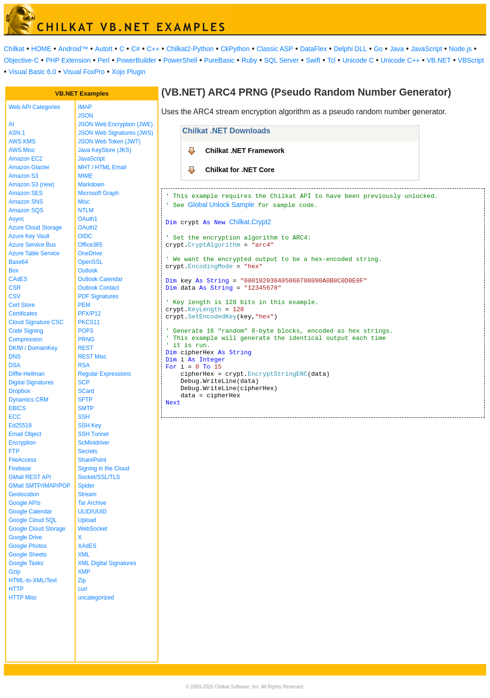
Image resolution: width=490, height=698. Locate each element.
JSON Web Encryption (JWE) (115, 124)
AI (11, 124)
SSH (84, 417)
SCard (86, 391)
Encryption (22, 442)
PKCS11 (89, 322)
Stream (87, 494)
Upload (87, 520)
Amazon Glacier (29, 167)
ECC (15, 417)
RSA (84, 365)
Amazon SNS (26, 201)
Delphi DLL (350, 49)
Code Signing (26, 330)
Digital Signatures (31, 382)
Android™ (73, 49)
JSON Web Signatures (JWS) (115, 133)
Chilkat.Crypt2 (250, 222)
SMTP (86, 408)
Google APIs (25, 503)
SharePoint (92, 460)
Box (14, 270)
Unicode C (358, 60)
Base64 (18, 262)
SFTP (85, 399)
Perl (104, 60)
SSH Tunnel (93, 434)
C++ (153, 49)
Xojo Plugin (128, 72)
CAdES (18, 279)
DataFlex (313, 49)
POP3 (85, 330)
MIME (85, 176)
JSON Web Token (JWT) (109, 141)
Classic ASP (274, 49)
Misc (84, 201)
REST (85, 348)
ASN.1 (17, 133)
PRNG (86, 339)
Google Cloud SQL (33, 520)
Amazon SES (26, 193)
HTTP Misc (23, 597)
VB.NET (439, 60)
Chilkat (14, 49)
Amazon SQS (26, 210)
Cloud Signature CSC (36, 322)
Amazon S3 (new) (31, 184)
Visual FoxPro (84, 72)
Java (397, 49)
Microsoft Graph (98, 193)
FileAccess (22, 460)
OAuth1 (88, 219)
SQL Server (281, 60)
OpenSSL (90, 262)
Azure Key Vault (29, 236)
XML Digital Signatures (107, 563)
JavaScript (426, 49)
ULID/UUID (92, 511)
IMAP (85, 107)
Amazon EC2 (26, 158)
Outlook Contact (98, 287)
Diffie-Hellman (27, 374)
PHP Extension (68, 60)
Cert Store (22, 305)
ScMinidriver (94, 442)
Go (378, 49)
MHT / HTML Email (102, 167)
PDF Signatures (98, 296)
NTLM (86, 210)
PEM (84, 305)
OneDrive (90, 253)
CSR (15, 287)
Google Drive (25, 537)
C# (135, 49)
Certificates (23, 313)
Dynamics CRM (28, 399)
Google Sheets (27, 554)
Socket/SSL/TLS (99, 477)
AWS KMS (22, 141)
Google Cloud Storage (37, 528)
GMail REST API (30, 477)
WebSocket (92, 528)
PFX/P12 (89, 313)
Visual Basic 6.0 (32, 72)
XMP (84, 571)
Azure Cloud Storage (35, 227)
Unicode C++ (400, 60)
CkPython (235, 49)
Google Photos (27, 546)
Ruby (249, 60)
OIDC (85, 236)
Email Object (25, 434)
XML (84, 554)
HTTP (16, 589)
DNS (15, 356)
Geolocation (24, 494)
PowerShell (180, 60)
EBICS (17, 408)
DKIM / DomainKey (33, 348)
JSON (85, 115)
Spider (86, 485)
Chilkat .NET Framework (245, 150)
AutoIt (104, 49)
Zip (82, 580)
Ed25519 (20, 425)
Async (16, 219)
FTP (14, 451)
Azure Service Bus (32, 244)
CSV (15, 296)
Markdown (91, 184)
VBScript (471, 60)
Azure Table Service (34, 253)
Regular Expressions (104, 374)
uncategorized (96, 597)
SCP (84, 382)
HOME (41, 49)
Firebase (20, 468)
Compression (26, 339)
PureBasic (219, 60)
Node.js (460, 49)
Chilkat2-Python (190, 49)
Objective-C (21, 60)
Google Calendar (30, 511)
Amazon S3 (23, 176)
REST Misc (92, 356)
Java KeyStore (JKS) (104, 150)
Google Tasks (26, 563)
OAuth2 (88, 227)
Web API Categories (34, 107)
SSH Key (89, 425)
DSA (15, 365)
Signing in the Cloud (103, 468)
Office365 (90, 244)
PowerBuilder (136, 60)
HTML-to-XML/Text (33, 580)
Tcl (331, 60)
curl (82, 589)
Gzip (15, 571)
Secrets (88, 451)
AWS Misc (22, 150)
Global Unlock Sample (221, 204)
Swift (313, 60)
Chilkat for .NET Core (240, 170)
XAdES (87, 546)
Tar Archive (92, 503)
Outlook (88, 270)
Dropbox (19, 391)
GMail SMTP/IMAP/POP (39, 485)
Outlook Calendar (100, 279)
